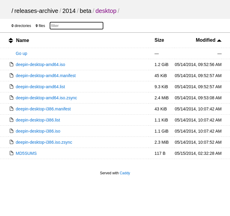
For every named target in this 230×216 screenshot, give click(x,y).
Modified (209, 40)
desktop (106, 11)
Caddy (125, 173)
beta (85, 11)
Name (22, 40)
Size (159, 40)
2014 (69, 11)
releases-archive (36, 11)
